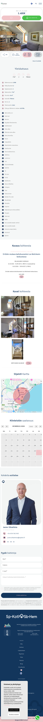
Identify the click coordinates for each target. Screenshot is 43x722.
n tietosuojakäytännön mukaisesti (16, 589)
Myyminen (21, 654)
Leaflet (17, 411)
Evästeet (29, 718)
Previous (1, 36)
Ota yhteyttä (31, 18)
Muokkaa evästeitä (14, 714)
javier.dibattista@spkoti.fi (16, 538)
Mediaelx (25, 720)
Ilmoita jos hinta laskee (37, 55)
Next (41, 36)
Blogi (21, 664)
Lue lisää (21, 276)
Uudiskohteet (21, 650)
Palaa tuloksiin (36, 61)
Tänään (31, 426)
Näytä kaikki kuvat (27, 55)
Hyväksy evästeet (14, 710)
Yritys (21, 657)
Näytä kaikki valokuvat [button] (21, 363)
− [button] (3, 383)
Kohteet (21, 647)
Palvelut (21, 660)
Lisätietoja (7, 705)
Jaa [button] (5, 55)
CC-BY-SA (39, 411)
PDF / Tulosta (16, 54)
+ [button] (3, 381)
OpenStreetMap (28, 411)
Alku (21, 644)
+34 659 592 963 (13, 533)
